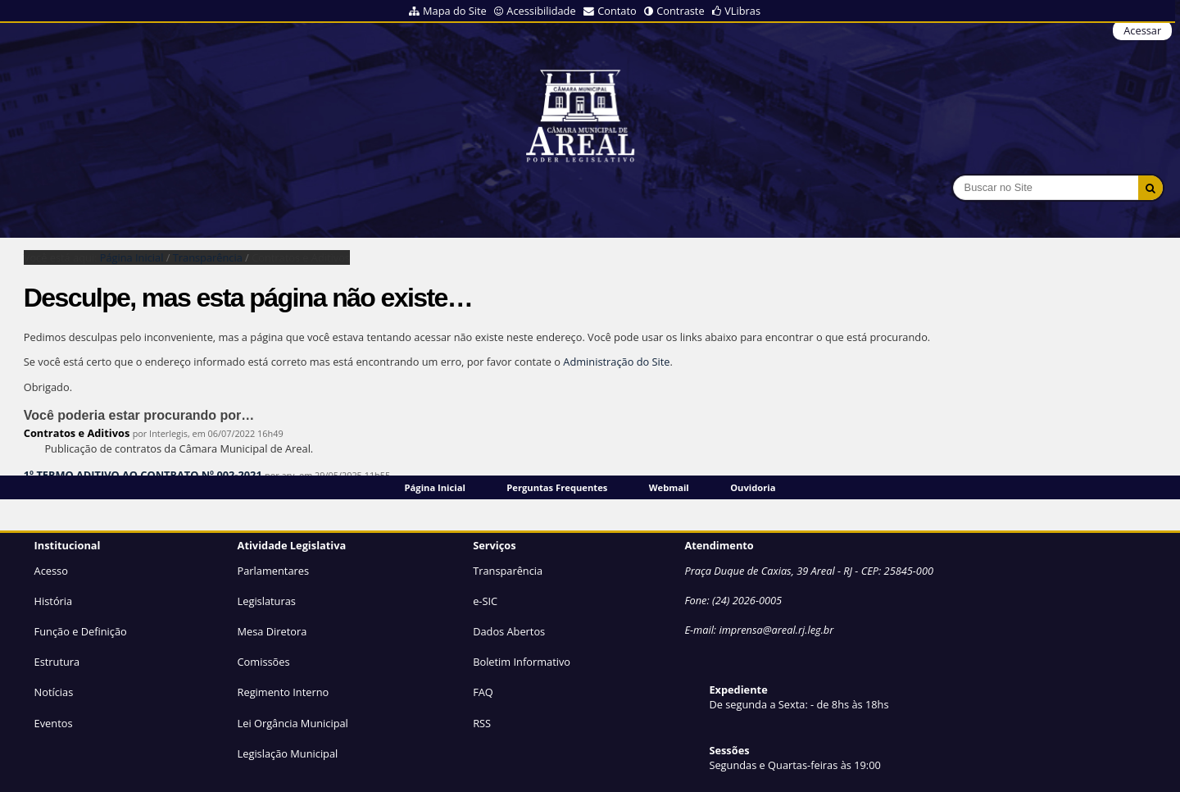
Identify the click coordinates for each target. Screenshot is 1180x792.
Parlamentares (273, 570)
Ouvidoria (752, 487)
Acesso (51, 570)
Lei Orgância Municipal (293, 723)
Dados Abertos (509, 631)
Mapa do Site (455, 10)
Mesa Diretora (272, 631)
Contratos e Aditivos (77, 433)
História (53, 601)
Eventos (53, 723)
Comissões (264, 661)
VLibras (742, 10)
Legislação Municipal (288, 753)
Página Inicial (435, 487)
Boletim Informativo (521, 661)
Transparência (208, 257)
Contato (617, 10)
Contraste (680, 10)
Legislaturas (267, 601)
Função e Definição (80, 631)
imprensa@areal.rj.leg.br (776, 629)
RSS (482, 723)
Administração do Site (616, 361)
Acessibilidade (540, 10)
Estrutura (57, 661)
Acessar (1142, 30)
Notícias (54, 692)
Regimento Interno (283, 692)
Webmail (669, 487)
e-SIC (485, 601)
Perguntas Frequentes (556, 487)
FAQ (483, 692)
